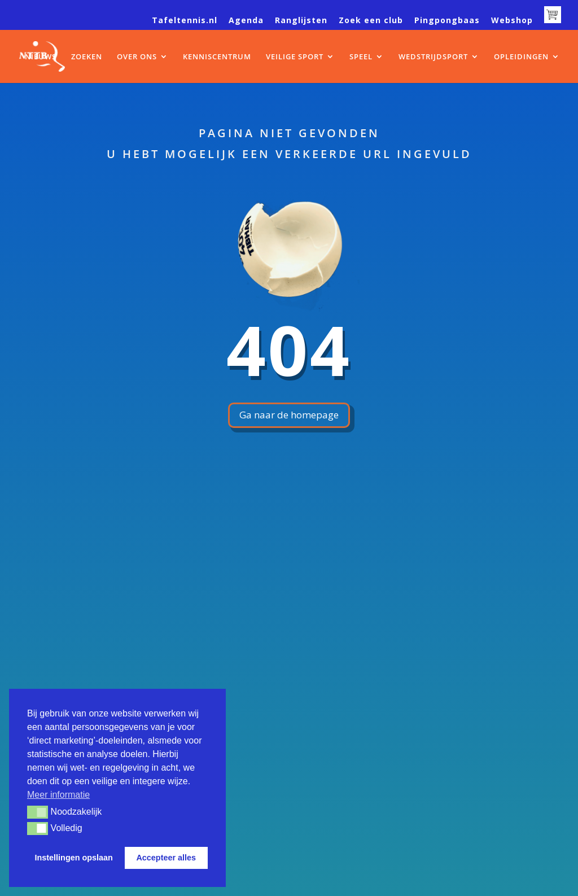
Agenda (246, 20)
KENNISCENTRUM (217, 57)
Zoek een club (371, 20)
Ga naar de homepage (289, 414)
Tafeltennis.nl (184, 20)
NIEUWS (40, 57)
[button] (37, 812)
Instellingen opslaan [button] (74, 857)
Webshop (512, 20)
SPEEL (361, 57)
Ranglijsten (301, 20)
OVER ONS (137, 57)
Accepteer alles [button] (166, 857)
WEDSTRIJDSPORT (433, 57)
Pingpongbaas (447, 20)
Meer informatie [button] (58, 794)
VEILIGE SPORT (294, 57)
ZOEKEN (86, 57)
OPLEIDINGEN (521, 57)
